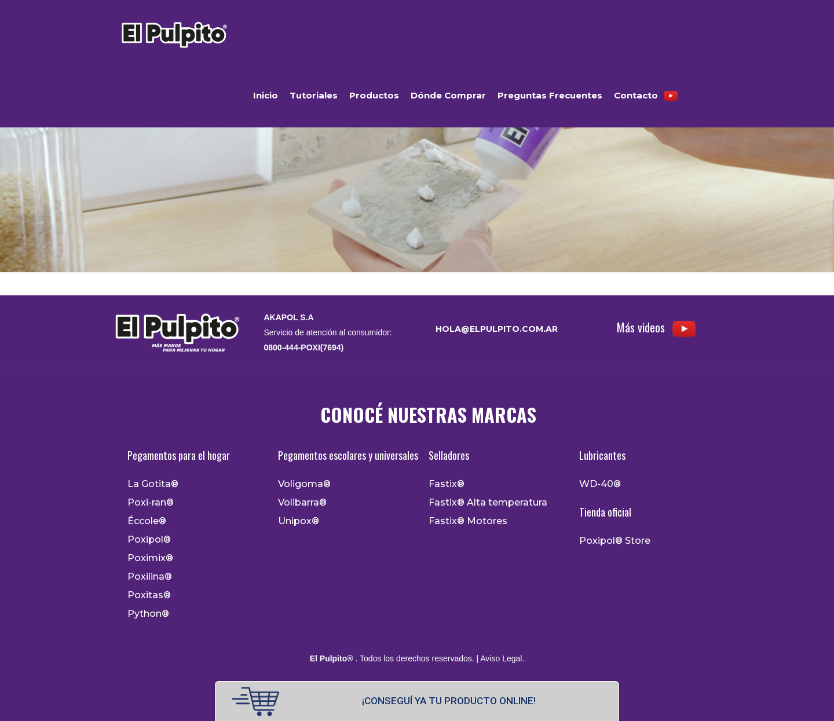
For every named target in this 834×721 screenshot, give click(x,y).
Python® (148, 613)
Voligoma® (304, 484)
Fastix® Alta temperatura (488, 502)
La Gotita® (152, 484)
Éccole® (146, 521)
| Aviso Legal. (499, 658)
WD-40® (600, 484)
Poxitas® (149, 595)
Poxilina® (149, 576)
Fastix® (446, 484)
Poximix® (150, 558)
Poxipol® (149, 539)
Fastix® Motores (468, 521)
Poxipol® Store (614, 541)
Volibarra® (302, 502)
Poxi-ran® (150, 502)
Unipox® (298, 521)
